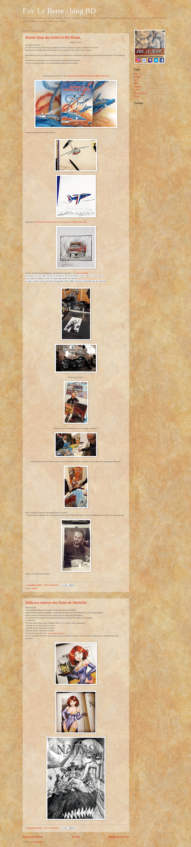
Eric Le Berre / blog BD (59, 11)
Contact (137, 96)
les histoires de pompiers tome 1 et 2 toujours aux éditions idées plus (60, 222)
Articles (137, 90)
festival (34, 588)
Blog (135, 74)
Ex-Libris (137, 77)
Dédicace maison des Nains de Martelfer (56, 602)
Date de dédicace (140, 93)
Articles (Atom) (38, 842)
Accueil (75, 837)
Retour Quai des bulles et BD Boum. (53, 37)
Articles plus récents (33, 837)
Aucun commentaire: (51, 585)
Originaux (137, 87)
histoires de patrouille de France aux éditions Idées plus (88, 76)
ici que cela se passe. (55, 633)
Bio (135, 80)
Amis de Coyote (82, 273)
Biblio (136, 83)
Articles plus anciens (118, 837)
